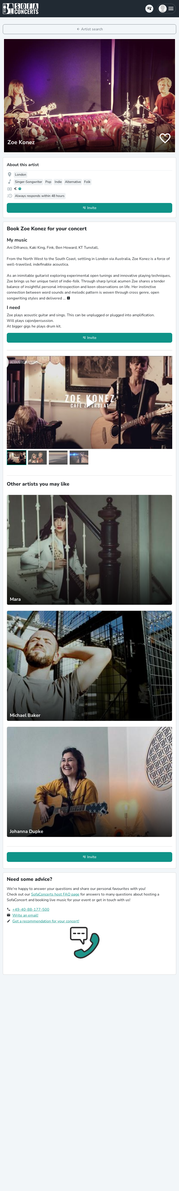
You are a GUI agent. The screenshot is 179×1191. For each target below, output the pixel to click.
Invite (92, 207)
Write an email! (25, 915)
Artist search (92, 29)
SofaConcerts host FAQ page (55, 894)
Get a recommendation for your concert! (45, 921)
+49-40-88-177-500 (30, 909)
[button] (166, 9)
